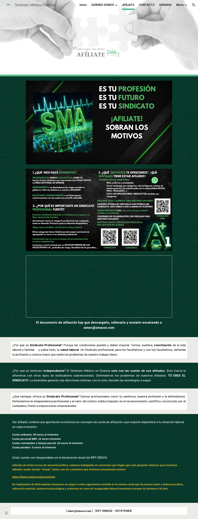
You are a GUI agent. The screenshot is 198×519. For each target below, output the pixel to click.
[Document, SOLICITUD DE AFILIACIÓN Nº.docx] (99, 286)
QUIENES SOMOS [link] (102, 5)
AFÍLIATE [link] (128, 5)
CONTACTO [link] (147, 5)
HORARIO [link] (165, 5)
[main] (99, 325)
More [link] (180, 5)
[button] (193, 5)
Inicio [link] (83, 5)
